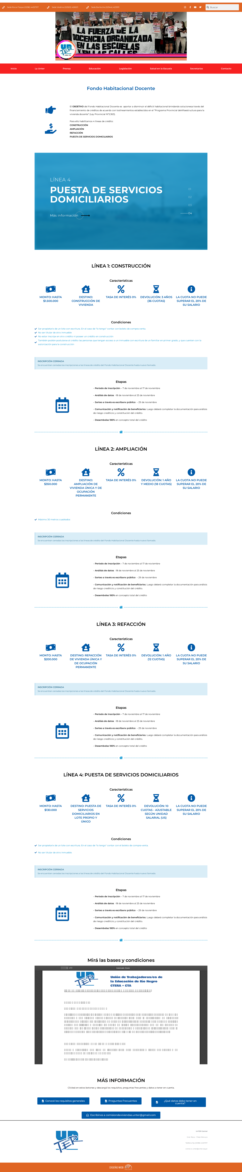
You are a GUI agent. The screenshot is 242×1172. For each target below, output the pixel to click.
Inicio (14, 68)
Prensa (67, 68)
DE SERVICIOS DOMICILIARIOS (106, 194)
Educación (95, 68)
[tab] (190, 189)
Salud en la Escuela (161, 68)
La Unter (40, 68)
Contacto (226, 68)
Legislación (125, 68)
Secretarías (196, 68)
